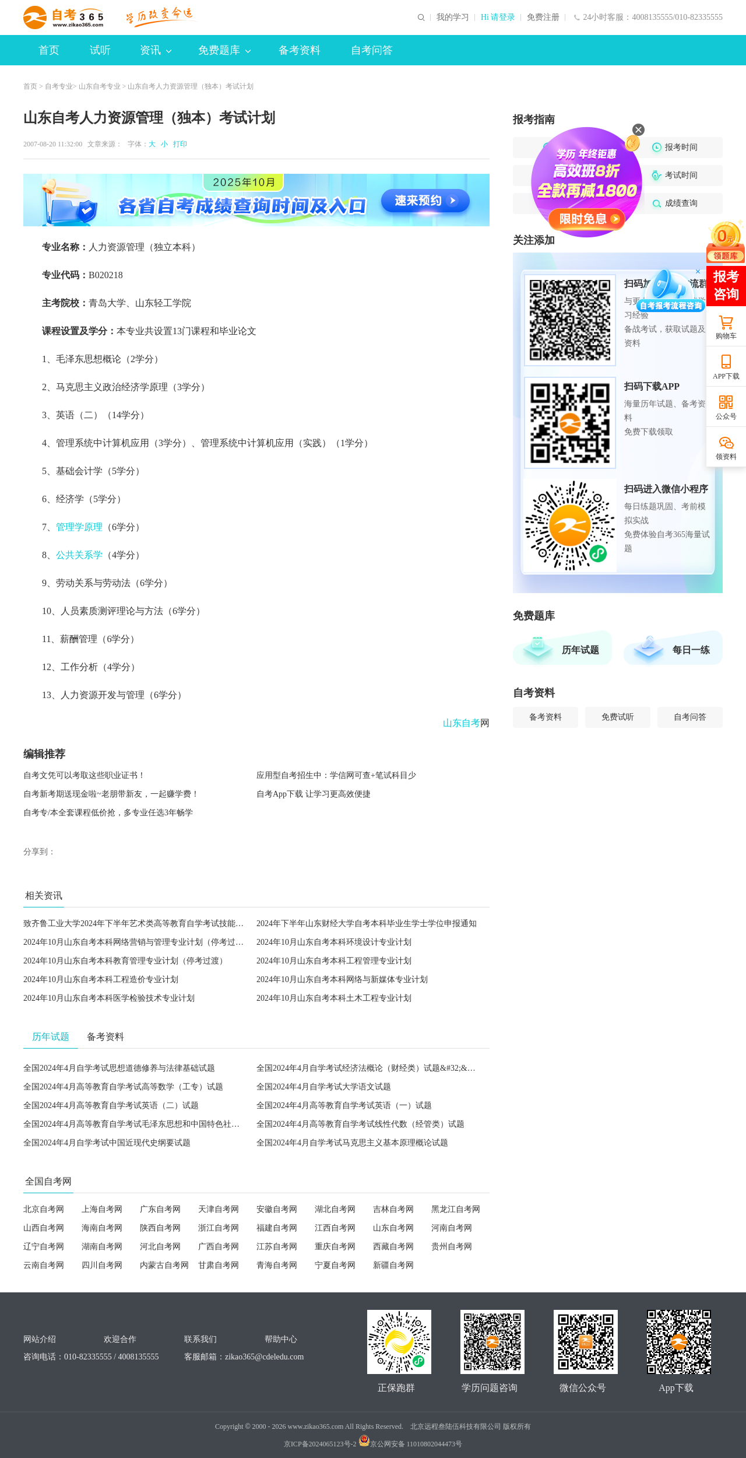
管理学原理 (79, 527)
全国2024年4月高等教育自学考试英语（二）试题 (111, 1105)
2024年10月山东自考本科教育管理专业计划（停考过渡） (125, 960)
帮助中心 (281, 1339)
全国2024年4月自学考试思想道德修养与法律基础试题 (119, 1068)
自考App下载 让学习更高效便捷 (313, 794)
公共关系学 (79, 555)
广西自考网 (218, 1246)
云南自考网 (43, 1265)
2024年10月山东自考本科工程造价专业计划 (100, 979)
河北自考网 (160, 1246)
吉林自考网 (393, 1209)
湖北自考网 (335, 1209)
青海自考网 (276, 1265)
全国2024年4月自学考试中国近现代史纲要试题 (107, 1142)
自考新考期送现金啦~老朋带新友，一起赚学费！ (111, 794)
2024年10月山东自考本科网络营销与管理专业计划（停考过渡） (137, 942)
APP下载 (726, 376)
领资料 (726, 457)
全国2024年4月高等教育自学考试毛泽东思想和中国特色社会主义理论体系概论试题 (172, 1124)
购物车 (726, 336)
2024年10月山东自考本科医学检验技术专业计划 (109, 998)
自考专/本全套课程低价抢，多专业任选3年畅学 (108, 812)
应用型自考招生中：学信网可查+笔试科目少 (336, 775)
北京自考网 (43, 1209)
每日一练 (691, 650)
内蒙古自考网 (164, 1265)
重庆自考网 (335, 1246)
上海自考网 (102, 1209)
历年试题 (580, 650)
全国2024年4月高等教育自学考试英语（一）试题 (344, 1105)
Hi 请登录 (498, 17)
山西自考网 (43, 1228)
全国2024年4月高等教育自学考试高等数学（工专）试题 (123, 1086)
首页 (48, 50)
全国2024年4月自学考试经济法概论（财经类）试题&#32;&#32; (369, 1068)
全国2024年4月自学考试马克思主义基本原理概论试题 (352, 1142)
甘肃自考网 (218, 1265)
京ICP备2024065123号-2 (320, 1444)
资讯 (155, 50)
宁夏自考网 (335, 1265)
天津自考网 (218, 1209)
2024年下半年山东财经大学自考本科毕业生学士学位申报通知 (366, 923)
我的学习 (453, 17)
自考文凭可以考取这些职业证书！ (84, 775)
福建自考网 (276, 1228)
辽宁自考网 (43, 1246)
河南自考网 (451, 1228)
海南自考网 (102, 1228)
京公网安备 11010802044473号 (410, 1444)
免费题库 (224, 50)
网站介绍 (39, 1339)
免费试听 (617, 717)
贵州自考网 (451, 1246)
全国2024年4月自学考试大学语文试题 (323, 1086)
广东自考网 (160, 1209)
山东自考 (461, 723)
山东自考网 (393, 1228)
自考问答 (372, 50)
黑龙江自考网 (455, 1209)
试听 (100, 50)
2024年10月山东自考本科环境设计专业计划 (333, 942)
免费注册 (543, 17)
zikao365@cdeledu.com (264, 1356)
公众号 (726, 416)
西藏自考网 (393, 1246)
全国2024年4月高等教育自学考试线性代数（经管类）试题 (360, 1124)
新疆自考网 (393, 1265)
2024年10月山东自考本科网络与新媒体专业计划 (342, 979)
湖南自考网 (102, 1246)
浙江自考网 (218, 1228)
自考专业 (59, 86)
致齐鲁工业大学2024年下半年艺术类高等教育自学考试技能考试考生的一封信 (162, 923)
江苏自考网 (276, 1246)
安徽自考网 (276, 1209)
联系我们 (200, 1339)
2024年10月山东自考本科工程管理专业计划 (333, 960)
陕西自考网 (160, 1228)
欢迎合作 (120, 1339)
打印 (178, 144)
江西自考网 (335, 1228)
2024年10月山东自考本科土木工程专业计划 (333, 998)
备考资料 (300, 50)
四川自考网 (102, 1265)
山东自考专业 (100, 86)
